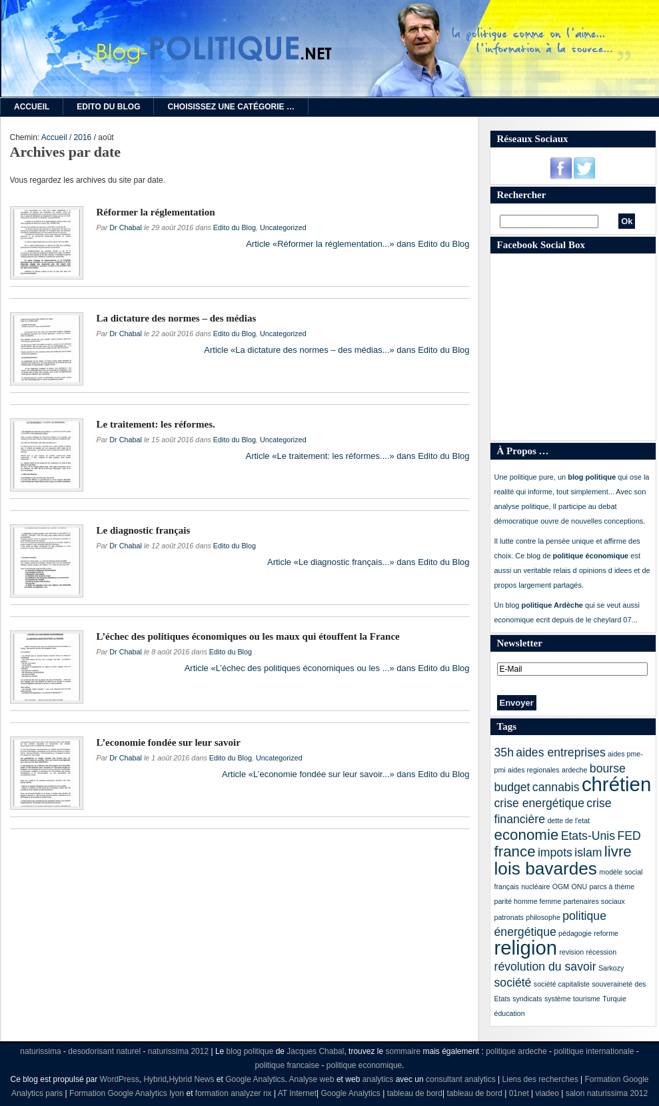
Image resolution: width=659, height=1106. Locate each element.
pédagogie (575, 933)
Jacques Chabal (315, 1051)
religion (526, 948)
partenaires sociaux (594, 901)
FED (628, 836)
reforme (606, 933)
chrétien (616, 784)
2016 (83, 137)
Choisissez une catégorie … (230, 106)
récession (601, 952)
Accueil (31, 106)
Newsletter (519, 643)
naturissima (40, 1051)
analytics (378, 1079)
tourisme (586, 999)
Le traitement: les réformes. (156, 424)
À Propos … (523, 451)
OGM (560, 887)
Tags (506, 726)
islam (588, 852)
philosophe (543, 917)
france (515, 851)
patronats (509, 917)
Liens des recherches (540, 1079)
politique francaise (287, 1065)
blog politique (250, 1051)
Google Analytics (255, 1079)
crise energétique (539, 803)
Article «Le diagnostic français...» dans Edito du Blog (368, 562)
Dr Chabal (125, 227)
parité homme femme (528, 901)
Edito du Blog (108, 106)
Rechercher (521, 194)
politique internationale (594, 1051)
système (557, 999)
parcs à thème (612, 887)
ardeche (575, 770)
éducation (509, 1013)
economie (526, 834)
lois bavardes (545, 869)
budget (512, 787)
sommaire (402, 1051)
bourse (608, 768)
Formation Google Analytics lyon (126, 1093)
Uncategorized (283, 227)
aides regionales (534, 770)
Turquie (614, 999)
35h (504, 752)
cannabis (556, 787)
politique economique (364, 1065)
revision (571, 952)
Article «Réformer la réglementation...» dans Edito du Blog (357, 244)
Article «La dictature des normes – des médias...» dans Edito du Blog (336, 350)
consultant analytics (461, 1079)
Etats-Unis (588, 836)
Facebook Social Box (541, 244)
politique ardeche (516, 1051)
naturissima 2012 (178, 1051)
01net (519, 1093)
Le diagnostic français (144, 530)
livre (618, 851)
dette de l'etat (568, 820)
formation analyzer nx (233, 1093)
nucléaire (535, 887)
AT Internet (297, 1093)
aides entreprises (560, 752)
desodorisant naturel (104, 1051)
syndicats (527, 999)
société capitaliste (562, 984)
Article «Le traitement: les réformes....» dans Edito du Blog (357, 456)
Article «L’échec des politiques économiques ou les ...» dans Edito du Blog (327, 668)
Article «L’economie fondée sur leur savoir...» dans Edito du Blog (345, 774)
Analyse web (311, 1079)
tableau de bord (414, 1093)
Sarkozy (611, 968)
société (513, 982)
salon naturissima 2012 (607, 1093)
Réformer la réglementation (156, 212)
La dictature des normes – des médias (177, 318)
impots (555, 852)
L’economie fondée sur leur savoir (169, 742)
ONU (580, 887)
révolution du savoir (545, 966)
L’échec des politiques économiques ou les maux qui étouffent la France (248, 636)
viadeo (547, 1093)
